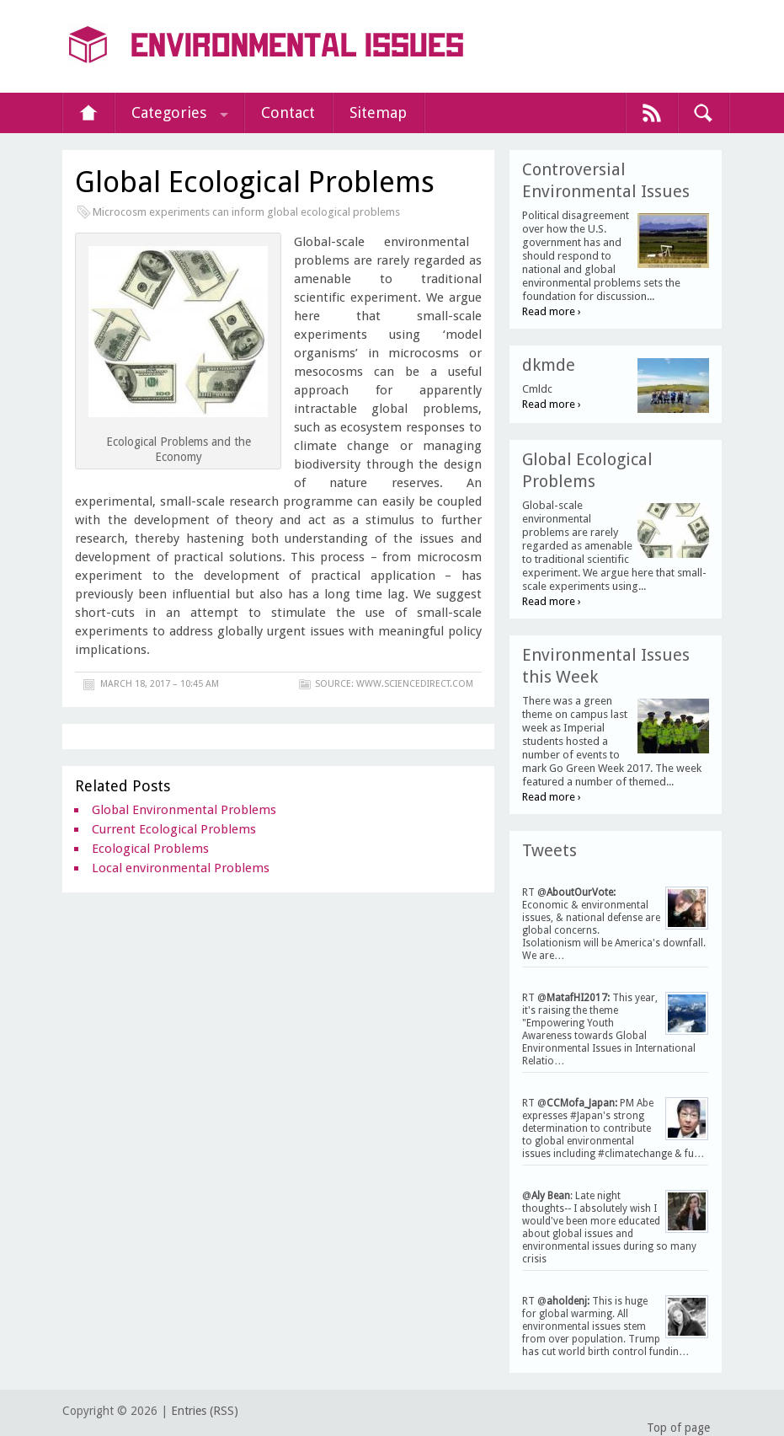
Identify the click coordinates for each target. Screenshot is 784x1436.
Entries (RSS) (204, 1410)
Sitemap (378, 112)
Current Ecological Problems (174, 829)
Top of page (678, 1427)
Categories (168, 112)
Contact (288, 112)
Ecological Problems (150, 848)
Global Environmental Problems (184, 809)
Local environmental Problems (180, 868)
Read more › (551, 311)
